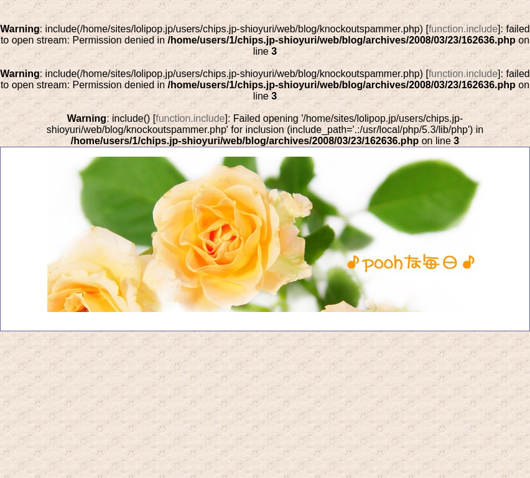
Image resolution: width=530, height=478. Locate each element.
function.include (463, 29)
